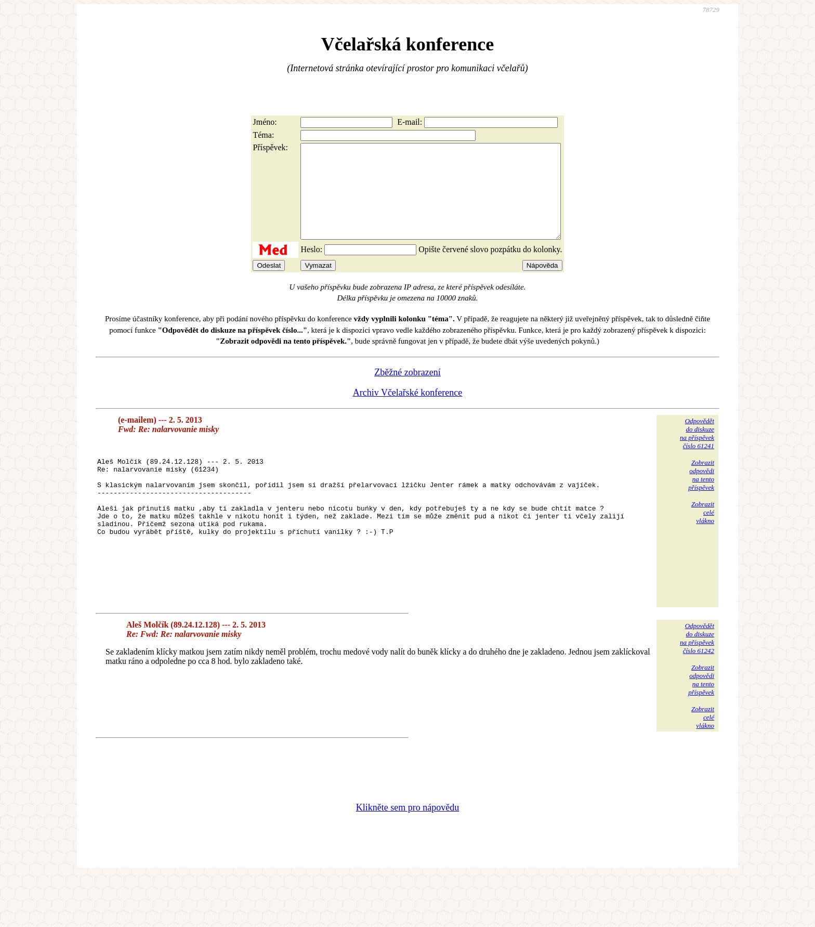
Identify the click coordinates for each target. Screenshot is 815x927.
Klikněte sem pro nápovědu (407, 857)
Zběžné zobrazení (407, 391)
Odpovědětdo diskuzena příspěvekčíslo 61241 (697, 452)
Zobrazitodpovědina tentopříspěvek (701, 493)
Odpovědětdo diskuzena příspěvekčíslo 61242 (697, 688)
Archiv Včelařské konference (408, 411)
